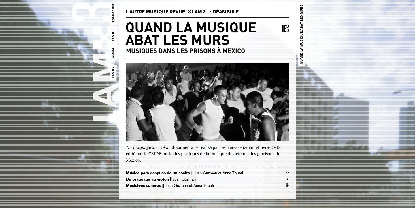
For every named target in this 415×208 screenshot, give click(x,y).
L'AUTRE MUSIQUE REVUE (155, 12)
